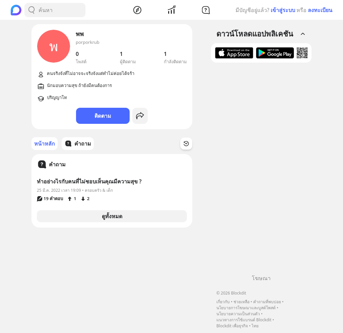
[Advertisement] (261, 171)
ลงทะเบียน (320, 10)
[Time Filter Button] (186, 144)
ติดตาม (102, 115)
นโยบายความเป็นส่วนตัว (238, 314)
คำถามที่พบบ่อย (267, 302)
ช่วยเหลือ (241, 302)
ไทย (255, 326)
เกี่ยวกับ (223, 302)
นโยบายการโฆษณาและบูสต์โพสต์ (246, 308)
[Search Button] (31, 10)
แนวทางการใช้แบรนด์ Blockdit (243, 320)
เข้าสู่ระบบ (283, 10)
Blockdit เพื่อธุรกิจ (232, 326)
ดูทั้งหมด (112, 216)
